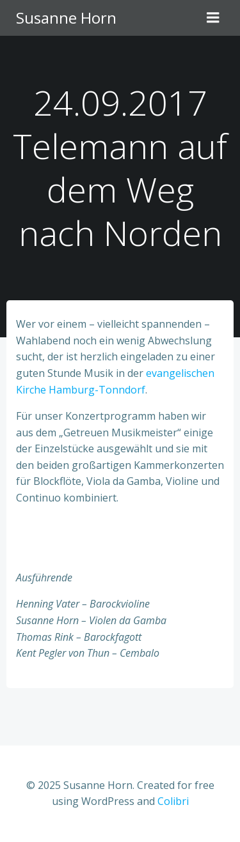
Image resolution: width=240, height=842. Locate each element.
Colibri (173, 801)
